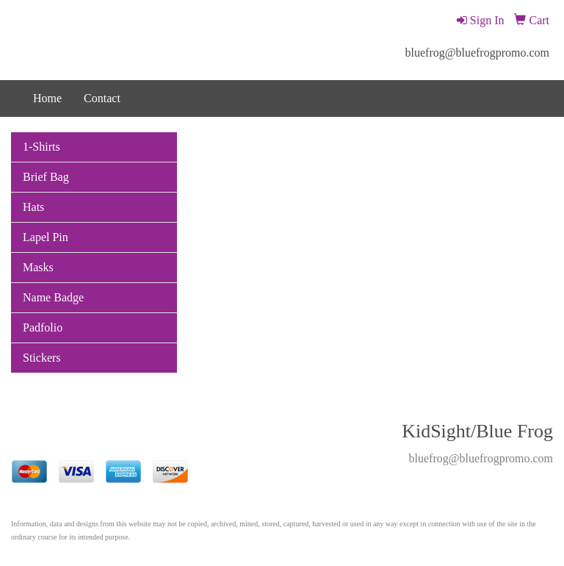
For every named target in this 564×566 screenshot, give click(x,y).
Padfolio (42, 327)
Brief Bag (46, 177)
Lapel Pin (45, 237)
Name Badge (53, 297)
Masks (38, 267)
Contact (102, 98)
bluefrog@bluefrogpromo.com (477, 52)
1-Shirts (41, 146)
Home (47, 98)
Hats (33, 207)
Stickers (42, 357)
